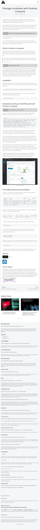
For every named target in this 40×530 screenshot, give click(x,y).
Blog (2, 378)
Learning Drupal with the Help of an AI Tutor (9, 371)
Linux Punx (3, 408)
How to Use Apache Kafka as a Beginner (9, 352)
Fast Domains (4, 434)
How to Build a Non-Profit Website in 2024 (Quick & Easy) (12, 326)
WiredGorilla (4, 514)
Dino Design (4, 468)
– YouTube (3, 454)
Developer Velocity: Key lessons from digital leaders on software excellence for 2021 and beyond (29, 313)
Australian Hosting (4, 416)
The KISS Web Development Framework (10, 288)
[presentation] (10, 304)
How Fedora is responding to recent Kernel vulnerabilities (12, 487)
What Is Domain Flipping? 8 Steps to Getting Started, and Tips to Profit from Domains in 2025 (19, 418)
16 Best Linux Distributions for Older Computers (10, 444)
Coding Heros (4, 451)
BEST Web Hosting (5, 358)
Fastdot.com (5, 336)
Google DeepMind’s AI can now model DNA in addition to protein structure (15, 343)
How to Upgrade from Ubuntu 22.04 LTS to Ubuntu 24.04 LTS (13, 437)
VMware (4, 509)
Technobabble (4, 341)
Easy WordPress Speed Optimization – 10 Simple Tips (11, 380)
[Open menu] (38, 2)
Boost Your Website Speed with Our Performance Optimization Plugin (14, 399)
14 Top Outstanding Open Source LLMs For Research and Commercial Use (15, 410)
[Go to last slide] (2, 308)
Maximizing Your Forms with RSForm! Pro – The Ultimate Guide (13, 391)
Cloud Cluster (4, 369)
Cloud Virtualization (20, 6)
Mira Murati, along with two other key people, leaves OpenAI (12, 517)
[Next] (37, 308)
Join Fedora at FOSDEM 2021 (30, 288)
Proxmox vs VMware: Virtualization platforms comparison (12, 477)
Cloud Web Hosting (5, 349)
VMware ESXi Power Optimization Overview (14, 507)
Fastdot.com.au (6, 338)
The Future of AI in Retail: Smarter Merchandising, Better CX (12, 466)
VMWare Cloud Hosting (5, 505)
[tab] (19, 318)
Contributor (17, 14)
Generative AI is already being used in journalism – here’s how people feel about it (17, 429)
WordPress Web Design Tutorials (7, 427)
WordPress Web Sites (5, 495)
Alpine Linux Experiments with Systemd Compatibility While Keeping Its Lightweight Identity (18, 485)
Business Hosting (5, 389)
